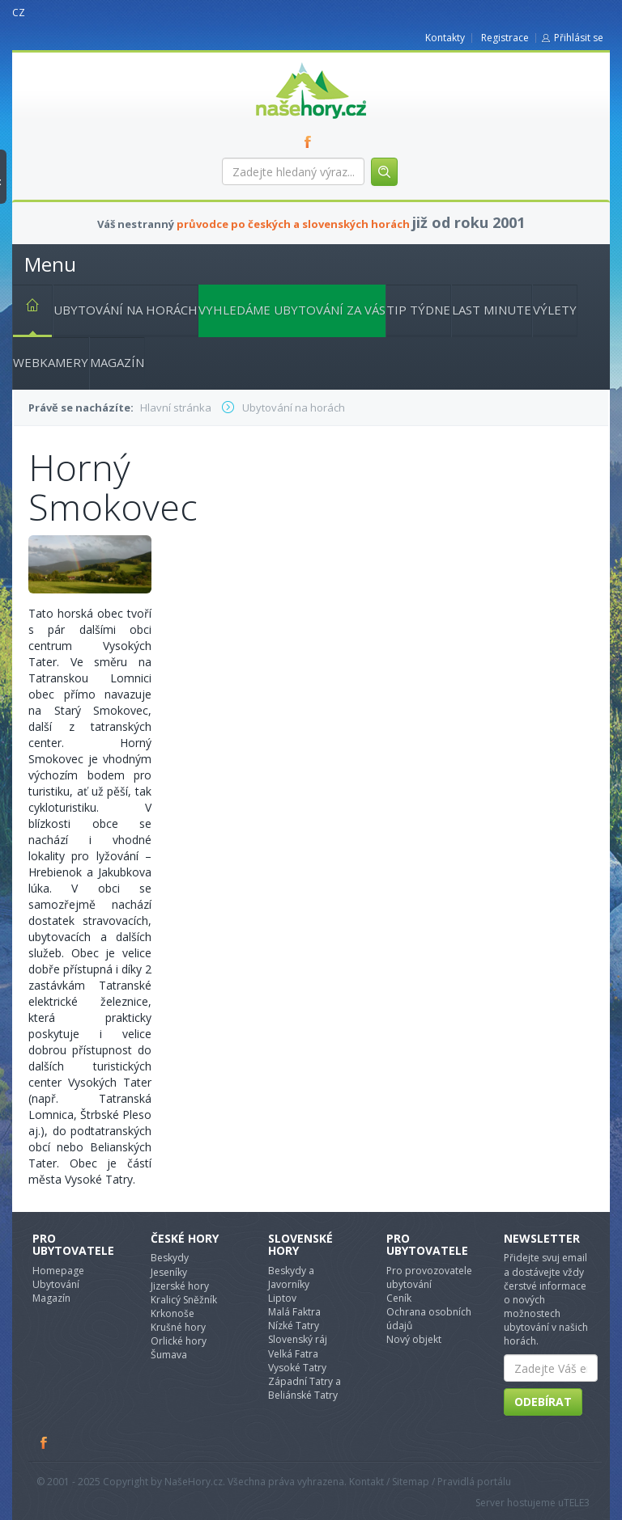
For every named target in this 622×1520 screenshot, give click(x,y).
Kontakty (445, 37)
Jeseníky (169, 1272)
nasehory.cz (282, 63)
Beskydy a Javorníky (291, 1277)
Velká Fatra (293, 1354)
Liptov (282, 1298)
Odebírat (543, 1401)
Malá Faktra (294, 1312)
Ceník (398, 1298)
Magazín (117, 362)
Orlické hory (179, 1341)
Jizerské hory (180, 1286)
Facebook (44, 1442)
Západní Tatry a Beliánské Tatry (304, 1388)
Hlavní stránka (26, 308)
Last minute (491, 310)
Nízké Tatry (293, 1325)
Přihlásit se (578, 37)
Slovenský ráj (297, 1339)
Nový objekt (413, 1339)
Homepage (58, 1270)
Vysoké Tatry (297, 1367)
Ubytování (55, 1284)
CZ (18, 12)
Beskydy (170, 1258)
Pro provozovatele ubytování (429, 1277)
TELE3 (577, 1502)
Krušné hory (178, 1327)
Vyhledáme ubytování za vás (292, 310)
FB (311, 141)
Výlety (555, 310)
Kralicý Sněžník (184, 1300)
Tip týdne (418, 310)
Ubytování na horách (125, 310)
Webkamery (50, 362)
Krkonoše (172, 1313)
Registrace (505, 37)
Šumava (169, 1355)
